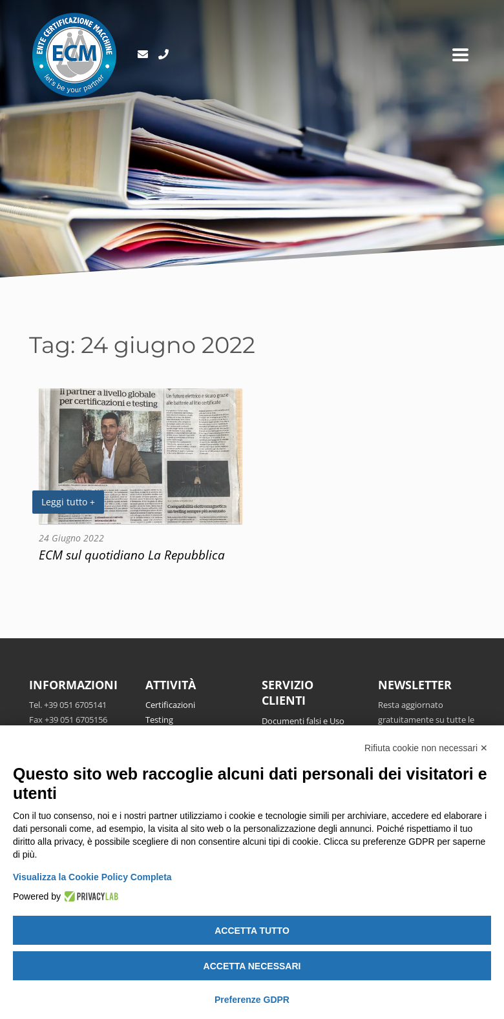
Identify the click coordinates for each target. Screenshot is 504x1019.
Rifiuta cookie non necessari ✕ (426, 748)
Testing (159, 719)
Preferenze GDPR (252, 999)
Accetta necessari (252, 966)
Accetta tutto (252, 930)
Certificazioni (170, 705)
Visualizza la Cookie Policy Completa (92, 877)
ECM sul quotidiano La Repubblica (132, 554)
